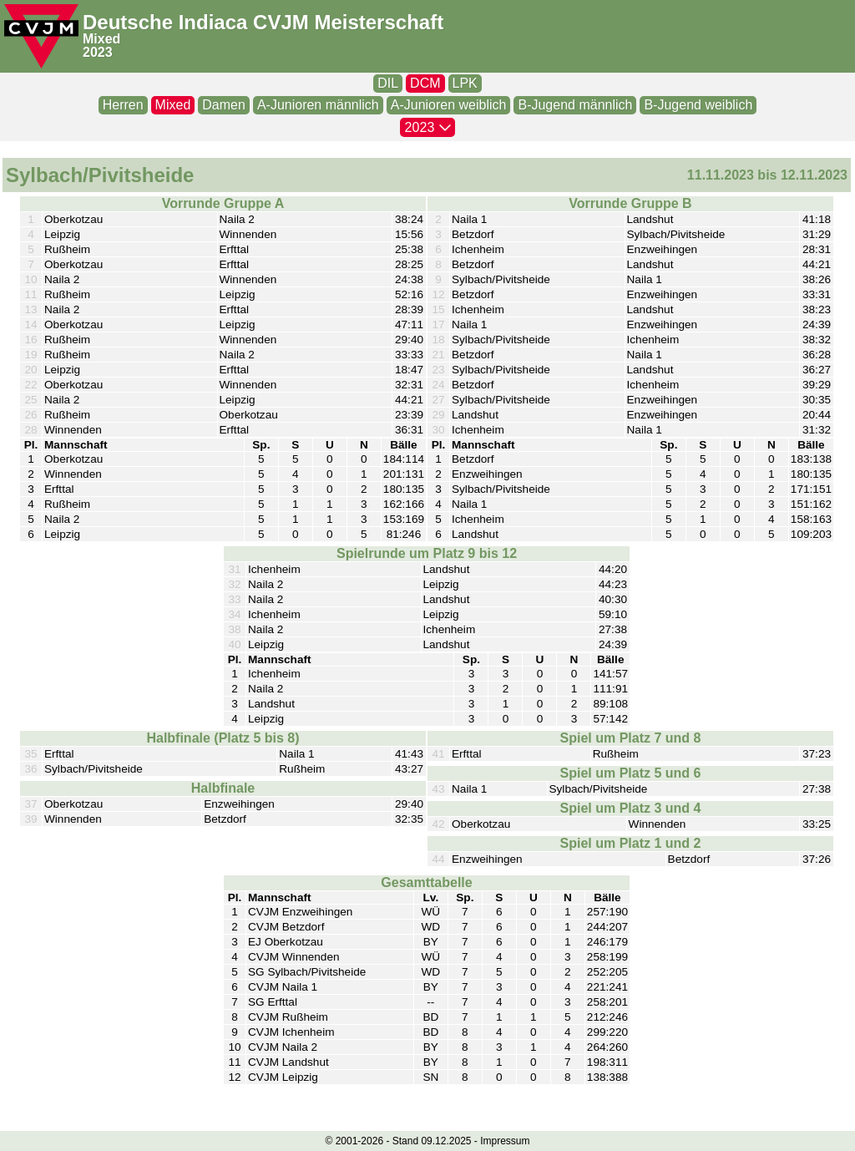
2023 (98, 52)
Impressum (504, 1141)
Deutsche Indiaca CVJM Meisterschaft (263, 22)
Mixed (101, 39)
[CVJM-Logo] (41, 36)
